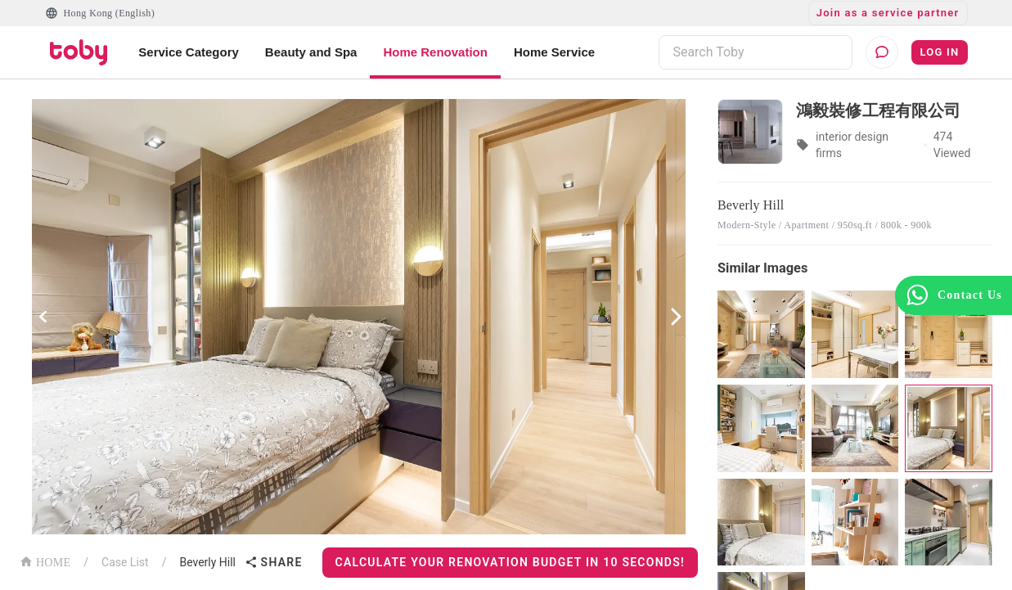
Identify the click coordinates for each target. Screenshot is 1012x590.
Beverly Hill (207, 562)
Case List (125, 562)
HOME (45, 561)
